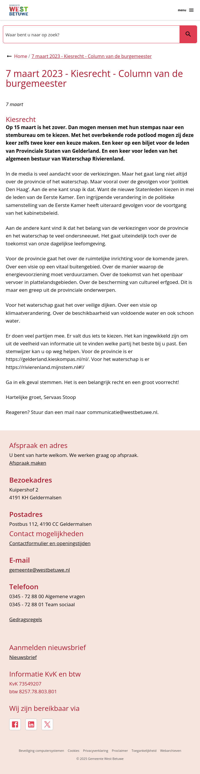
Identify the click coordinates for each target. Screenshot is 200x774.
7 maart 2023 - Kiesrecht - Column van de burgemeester (91, 56)
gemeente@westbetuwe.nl (39, 569)
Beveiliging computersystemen (41, 750)
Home (20, 56)
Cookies (73, 750)
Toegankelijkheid (144, 750)
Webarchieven (170, 750)
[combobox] (90, 34)
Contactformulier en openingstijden (50, 543)
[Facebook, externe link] (15, 724)
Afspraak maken (27, 462)
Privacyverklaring (95, 750)
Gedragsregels (25, 619)
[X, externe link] (47, 724)
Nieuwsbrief (23, 657)
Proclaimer (120, 750)
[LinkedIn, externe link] (31, 724)
